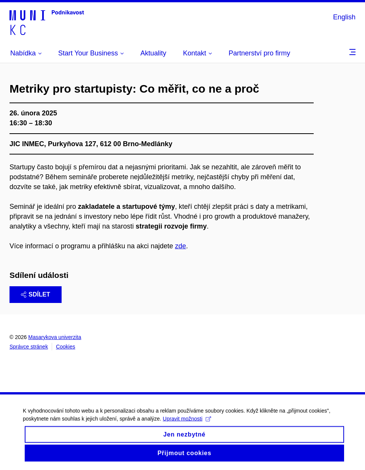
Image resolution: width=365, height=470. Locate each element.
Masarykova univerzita (54, 337)
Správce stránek (29, 347)
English (344, 17)
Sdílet (35, 294)
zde (180, 246)
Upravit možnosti (187, 424)
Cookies (65, 347)
